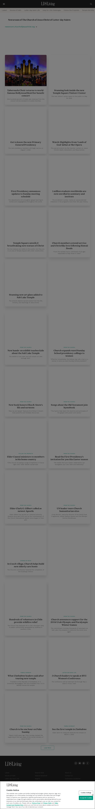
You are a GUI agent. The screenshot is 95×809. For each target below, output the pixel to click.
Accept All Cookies (86, 798)
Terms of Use (36, 803)
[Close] (93, 795)
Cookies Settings (86, 793)
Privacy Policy (47, 803)
